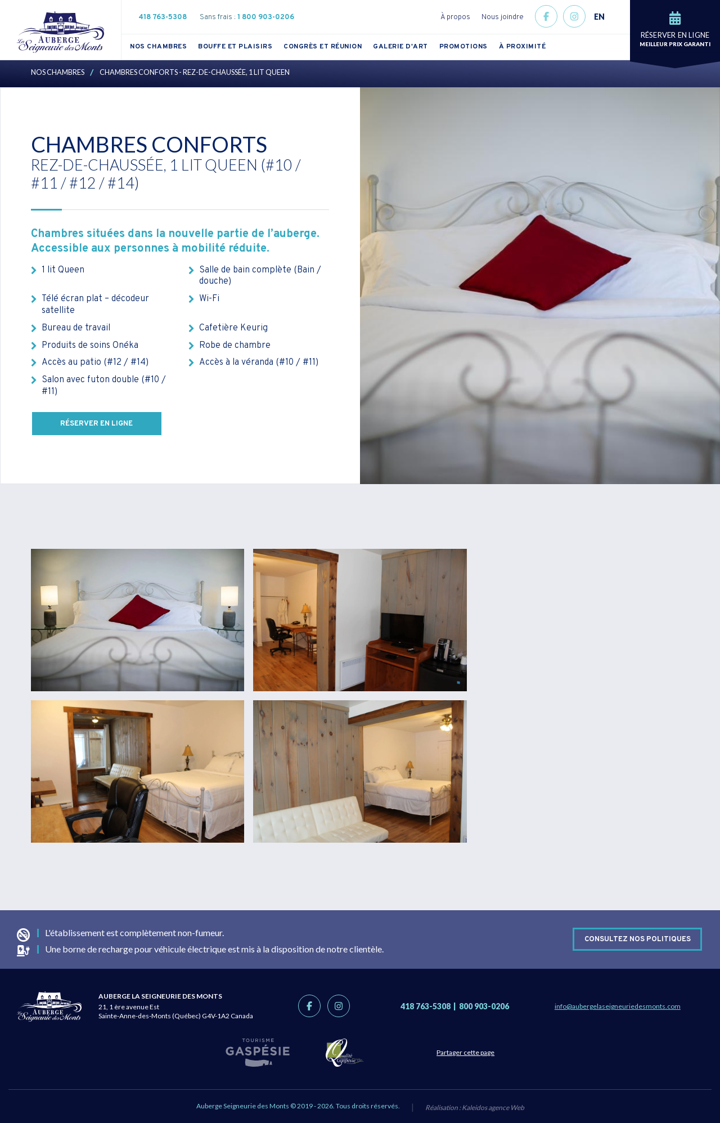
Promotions (463, 46)
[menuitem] (164, 47)
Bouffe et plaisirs (235, 46)
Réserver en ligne (97, 423)
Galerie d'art (400, 46)
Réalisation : (474, 1108)
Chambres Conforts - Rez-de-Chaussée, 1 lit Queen (195, 72)
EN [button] (599, 16)
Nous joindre (503, 17)
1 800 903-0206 (265, 17)
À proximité (522, 46)
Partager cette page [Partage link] (471, 1052)
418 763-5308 (162, 17)
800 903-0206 (484, 1006)
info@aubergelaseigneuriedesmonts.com (618, 1006)
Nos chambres (158, 46)
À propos (455, 17)
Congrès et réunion (323, 46)
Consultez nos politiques (637, 938)
